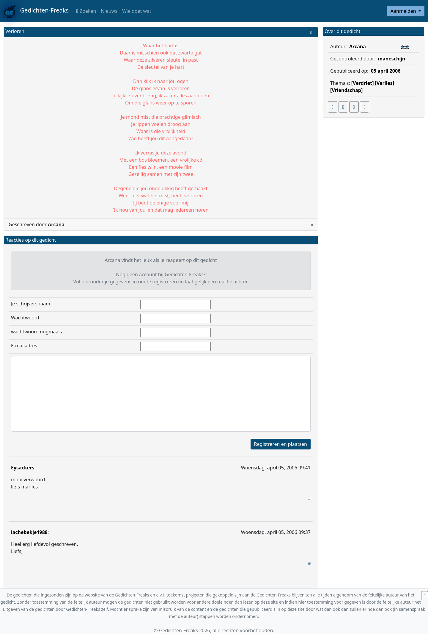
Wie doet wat (136, 11)
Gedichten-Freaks (36, 11)
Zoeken (86, 11)
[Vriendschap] (346, 90)
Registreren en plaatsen (280, 444)
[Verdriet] (362, 83)
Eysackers (22, 467)
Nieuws (109, 11)
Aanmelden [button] (404, 11)
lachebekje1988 (29, 532)
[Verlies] (384, 83)
